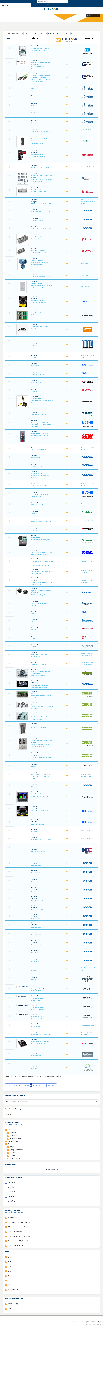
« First (8, 1085)
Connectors (35, 65)
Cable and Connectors (38, 77)
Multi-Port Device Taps (38, 675)
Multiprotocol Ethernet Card (39, 687)
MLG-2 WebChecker (37, 374)
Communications (36, 48)
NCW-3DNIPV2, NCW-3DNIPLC (41, 839)
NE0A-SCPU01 (36, 865)
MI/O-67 (33, 345)
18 (42, 1085)
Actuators (11, 1130)
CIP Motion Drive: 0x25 (15, 1231)
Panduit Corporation (87, 1025)
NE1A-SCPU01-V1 (37, 900)
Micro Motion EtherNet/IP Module (41, 276)
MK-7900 (33, 357)
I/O (31, 693)
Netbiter (33, 980)
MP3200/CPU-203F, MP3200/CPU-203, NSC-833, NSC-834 (40, 476)
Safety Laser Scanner (38, 300)
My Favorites (92, 15)
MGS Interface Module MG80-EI (41, 168)
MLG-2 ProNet (35, 366)
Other (46, 326)
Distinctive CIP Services (13, 1177)
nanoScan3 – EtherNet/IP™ (39, 810)
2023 (9, 1271)
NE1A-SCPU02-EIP (37, 935)
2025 (9, 1262)
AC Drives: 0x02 (13, 1217)
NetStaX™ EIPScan (37, 1009)
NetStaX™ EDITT (36, 1000)
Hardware (43, 190)
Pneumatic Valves (16, 1138)
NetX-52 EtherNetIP (37, 1055)
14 (31, 1085)
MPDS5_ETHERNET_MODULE (41, 522)
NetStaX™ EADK (36, 991)
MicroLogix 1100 (36, 239)
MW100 (33, 767)
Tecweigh (84, 504)
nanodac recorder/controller (39, 796)
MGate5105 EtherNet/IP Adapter (41, 131)
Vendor (89, 38)
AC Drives (45, 434)
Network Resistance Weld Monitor (41, 1034)
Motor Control (35, 434)
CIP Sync (11, 1187)
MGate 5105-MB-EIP (37, 143)
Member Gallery (13, 1304)
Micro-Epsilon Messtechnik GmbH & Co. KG (88, 202)
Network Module (36, 1026)
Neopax (33, 970)
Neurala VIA (34, 1068)
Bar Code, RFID (36, 398)
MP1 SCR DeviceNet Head (39, 449)
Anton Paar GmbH (87, 521)
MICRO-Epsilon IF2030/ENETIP (41, 204)
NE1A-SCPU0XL (36, 952)
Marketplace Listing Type (14, 1298)
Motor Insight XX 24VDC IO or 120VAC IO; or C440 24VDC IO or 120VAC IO (41, 425)
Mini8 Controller (36, 315)
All (78, 33)
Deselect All (18, 1124)
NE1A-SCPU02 (36, 918)
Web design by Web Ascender (93, 1324)
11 (22, 1085)
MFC (32, 89)
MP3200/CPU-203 (36, 466)
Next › (49, 1085)
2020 (9, 1285)
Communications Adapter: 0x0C (18, 1241)
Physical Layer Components (40, 62)
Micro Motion (85, 263)
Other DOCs (12, 1308)
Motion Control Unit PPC (38, 414)
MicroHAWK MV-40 (37, 220)
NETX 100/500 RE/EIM (38, 1044)
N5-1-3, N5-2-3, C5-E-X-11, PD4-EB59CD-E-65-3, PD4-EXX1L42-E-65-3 (41, 776)
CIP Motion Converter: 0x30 (17, 1227)
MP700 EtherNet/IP (37, 505)
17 (39, 1085)
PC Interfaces (15, 1158)
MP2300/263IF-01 (36, 458)
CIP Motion (11, 1192)
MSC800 (33, 613)
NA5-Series (34, 786)
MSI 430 (33, 630)
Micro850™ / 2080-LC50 (38, 192)
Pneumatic (14, 1135)
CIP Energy (11, 1182)
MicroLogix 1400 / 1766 (38, 252)
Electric (13, 1133)
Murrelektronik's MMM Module (40, 728)
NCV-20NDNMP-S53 (37, 831)
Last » (54, 1085)
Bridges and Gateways (17, 1150)
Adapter (46, 48)
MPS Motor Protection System (40, 540)
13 (28, 1085)
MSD (32, 621)
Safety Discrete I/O (37, 154)
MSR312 (33, 638)
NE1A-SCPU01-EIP (37, 882)
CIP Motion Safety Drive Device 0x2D (20, 1236)
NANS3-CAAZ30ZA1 (37, 824)
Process (40, 260)
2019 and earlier (13, 1289)
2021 (9, 1280)
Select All (8, 1124)
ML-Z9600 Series (36, 382)
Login (99, 1322)
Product (34, 38)
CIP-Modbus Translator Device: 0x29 (20, 1222)
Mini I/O (33, 328)
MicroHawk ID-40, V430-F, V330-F (42, 211)
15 (34, 1085)
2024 (9, 1266)
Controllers (34, 190)
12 (25, 1085)
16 (36, 1085)
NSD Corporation (86, 830)
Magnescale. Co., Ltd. (88, 167)
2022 (9, 1276)
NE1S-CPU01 (35, 961)
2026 (9, 1257)
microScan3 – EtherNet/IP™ (40, 302)
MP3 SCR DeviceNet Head (39, 485)
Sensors (33, 260)
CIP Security (12, 1196)
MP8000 (33, 513)
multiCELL (34, 647)
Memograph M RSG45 (38, 50)
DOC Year (8, 1252)
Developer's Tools (37, 989)
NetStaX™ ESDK (36, 1018)
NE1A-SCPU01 (36, 873)
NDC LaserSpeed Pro (38, 852)
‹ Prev (13, 1085)
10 (19, 1085)
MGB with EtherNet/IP (38, 156)
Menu (5, 5)
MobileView (34, 391)
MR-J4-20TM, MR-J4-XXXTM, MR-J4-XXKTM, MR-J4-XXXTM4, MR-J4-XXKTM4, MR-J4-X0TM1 (42, 563)
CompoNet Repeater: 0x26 (16, 1245)
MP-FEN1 (34, 530)
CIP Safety (11, 1201)
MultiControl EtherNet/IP (38, 664)
